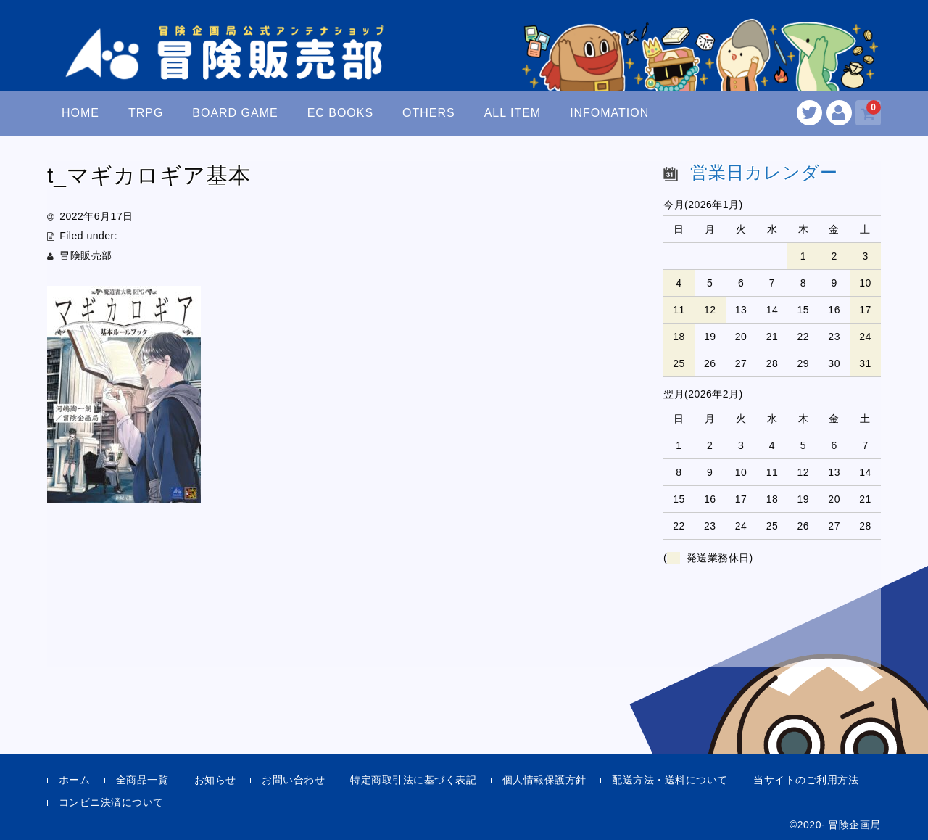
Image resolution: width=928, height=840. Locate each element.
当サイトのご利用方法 (805, 780)
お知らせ (215, 780)
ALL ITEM (512, 113)
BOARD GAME (235, 113)
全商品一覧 (142, 780)
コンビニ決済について (111, 802)
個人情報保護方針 (544, 780)
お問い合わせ (293, 780)
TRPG (145, 113)
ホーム (75, 780)
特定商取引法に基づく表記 (413, 780)
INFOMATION (609, 113)
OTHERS (428, 113)
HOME (80, 113)
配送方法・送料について (670, 780)
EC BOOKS (340, 113)
